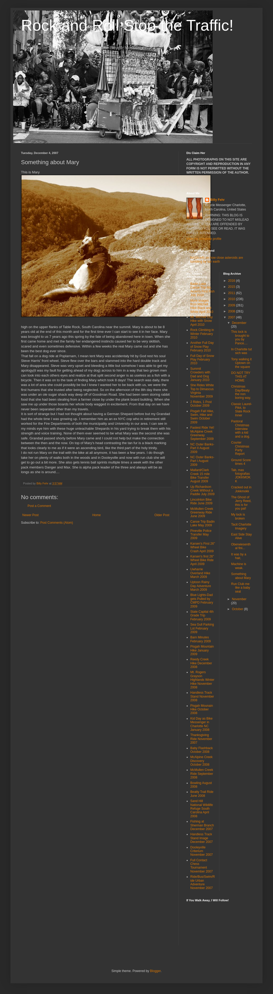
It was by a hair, (238, 556)
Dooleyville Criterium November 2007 (201, 851)
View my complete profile (203, 239)
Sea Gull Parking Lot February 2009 (202, 628)
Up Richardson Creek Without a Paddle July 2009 (202, 490)
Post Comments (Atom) (56, 522)
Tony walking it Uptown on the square (241, 363)
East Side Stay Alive (241, 536)
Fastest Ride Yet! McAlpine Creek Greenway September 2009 (202, 433)
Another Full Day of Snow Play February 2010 (202, 346)
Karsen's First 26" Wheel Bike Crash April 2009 (202, 547)
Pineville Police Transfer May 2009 (201, 534)
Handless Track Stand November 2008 (202, 696)
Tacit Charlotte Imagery (241, 526)
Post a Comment (39, 506)
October (238, 609)
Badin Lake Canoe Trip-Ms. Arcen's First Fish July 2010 (202, 289)
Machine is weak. (238, 566)
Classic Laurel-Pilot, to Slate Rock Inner (241, 409)
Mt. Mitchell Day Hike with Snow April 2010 (201, 321)
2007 (232, 317)
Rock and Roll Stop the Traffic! (127, 25)
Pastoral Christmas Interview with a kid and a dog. (240, 428)
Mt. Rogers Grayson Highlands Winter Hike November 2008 (202, 679)
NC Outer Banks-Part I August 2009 (202, 461)
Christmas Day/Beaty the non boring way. (241, 392)
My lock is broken (238, 516)
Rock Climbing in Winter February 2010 (202, 333)
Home (96, 515)
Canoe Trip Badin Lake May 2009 (202, 523)
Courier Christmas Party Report (240, 448)
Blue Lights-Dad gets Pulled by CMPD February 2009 (201, 600)
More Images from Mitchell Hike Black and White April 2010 (201, 306)
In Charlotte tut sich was (241, 351)
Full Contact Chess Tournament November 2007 (201, 865)
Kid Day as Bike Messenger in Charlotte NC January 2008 (201, 724)
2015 (232, 287)
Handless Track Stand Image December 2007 (201, 838)
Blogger (155, 971)
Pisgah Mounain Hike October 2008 (201, 709)
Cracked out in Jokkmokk (241, 489)
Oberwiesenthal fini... (240, 546)
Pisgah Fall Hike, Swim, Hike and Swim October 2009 (202, 416)
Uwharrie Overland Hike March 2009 (200, 573)
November (239, 599)
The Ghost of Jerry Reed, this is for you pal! (241, 502)
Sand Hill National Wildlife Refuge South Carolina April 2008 (201, 808)
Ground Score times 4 (241, 462)
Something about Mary (241, 575)
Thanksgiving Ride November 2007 (201, 738)
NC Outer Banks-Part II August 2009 (202, 448)
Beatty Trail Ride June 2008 (201, 793)
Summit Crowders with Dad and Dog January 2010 (200, 374)
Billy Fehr (217, 200)
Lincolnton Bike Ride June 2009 (201, 501)
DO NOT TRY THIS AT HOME (240, 376)
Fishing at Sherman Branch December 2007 (202, 825)
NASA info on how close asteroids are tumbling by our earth (216, 259)
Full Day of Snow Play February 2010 (202, 359)
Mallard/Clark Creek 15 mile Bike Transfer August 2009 (200, 475)
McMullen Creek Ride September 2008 (201, 773)
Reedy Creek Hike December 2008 (201, 663)
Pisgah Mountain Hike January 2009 (202, 650)
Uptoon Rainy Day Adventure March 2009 (200, 586)
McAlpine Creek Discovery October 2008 (201, 760)
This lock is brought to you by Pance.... (240, 337)
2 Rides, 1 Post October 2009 (201, 403)
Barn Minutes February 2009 (200, 639)
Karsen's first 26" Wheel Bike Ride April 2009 (202, 560)
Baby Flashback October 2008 (201, 750)
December (239, 323)
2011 (232, 293)
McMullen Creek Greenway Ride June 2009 (201, 512)
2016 (232, 281)
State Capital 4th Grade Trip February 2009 (202, 615)
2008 (232, 311)
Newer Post (30, 515)
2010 (232, 299)
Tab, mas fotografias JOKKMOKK (240, 475)
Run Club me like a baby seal (240, 587)
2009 (232, 305)
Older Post (161, 515)
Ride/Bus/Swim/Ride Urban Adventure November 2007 (202, 882)
